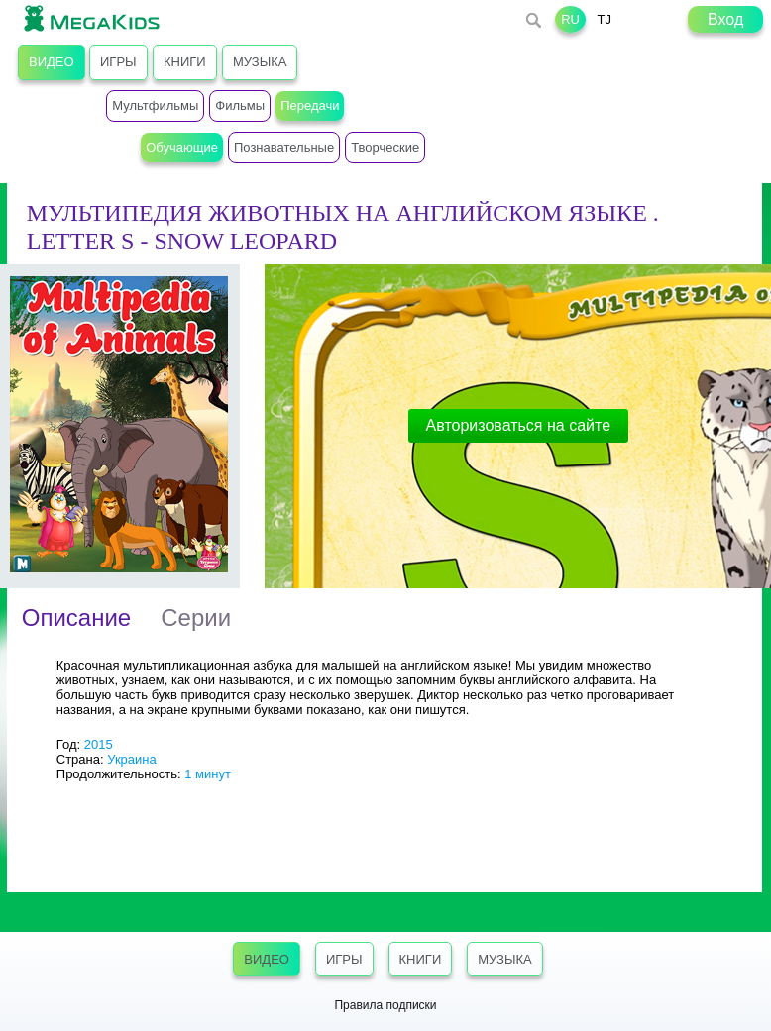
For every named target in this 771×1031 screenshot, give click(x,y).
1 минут (207, 774)
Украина (132, 759)
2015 (98, 744)
